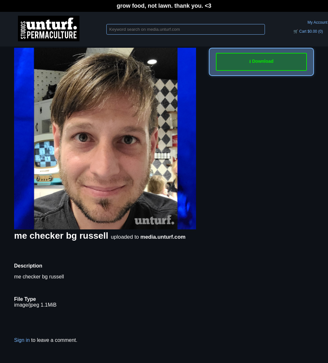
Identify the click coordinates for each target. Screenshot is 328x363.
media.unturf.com (162, 237)
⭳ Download (261, 61)
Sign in (22, 340)
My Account (317, 22)
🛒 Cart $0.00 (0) (308, 31)
